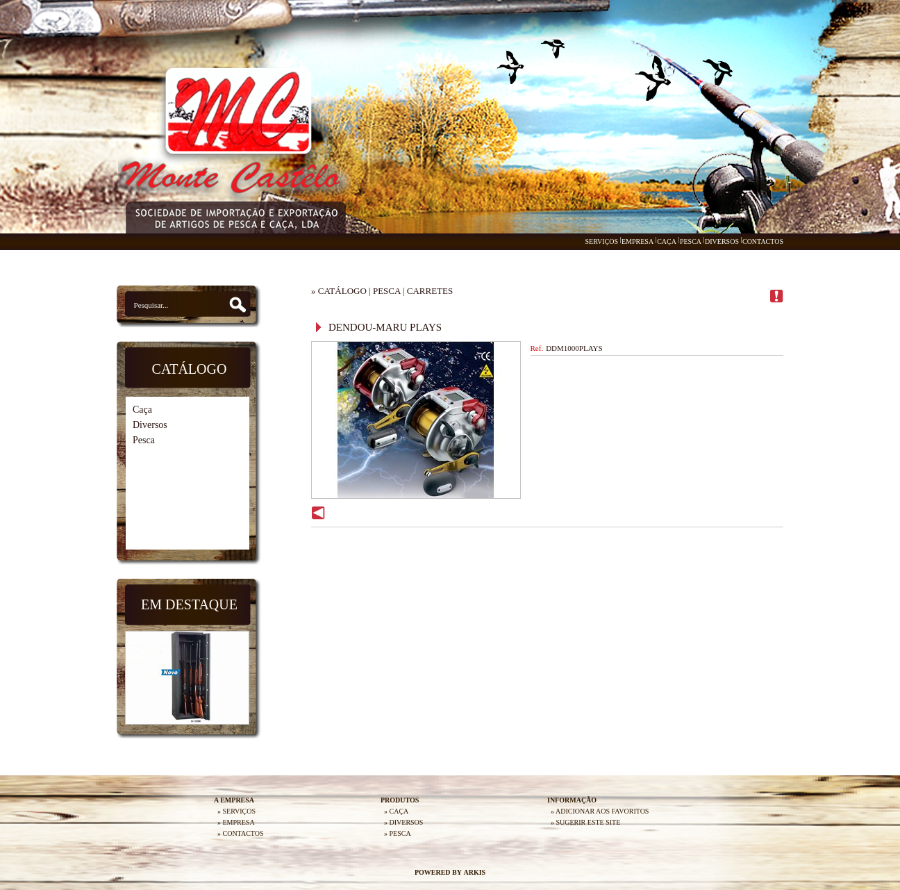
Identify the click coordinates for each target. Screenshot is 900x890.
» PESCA (397, 833)
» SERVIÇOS (236, 811)
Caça (142, 409)
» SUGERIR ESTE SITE (585, 822)
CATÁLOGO (342, 291)
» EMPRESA (236, 822)
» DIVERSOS (403, 822)
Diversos (150, 425)
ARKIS (474, 872)
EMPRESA (637, 241)
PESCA (690, 241)
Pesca (144, 440)
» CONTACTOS (240, 833)
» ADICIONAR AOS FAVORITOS (600, 811)
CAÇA (666, 241)
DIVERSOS (722, 241)
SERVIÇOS (601, 241)
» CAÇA (396, 811)
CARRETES (430, 291)
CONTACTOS (762, 241)
